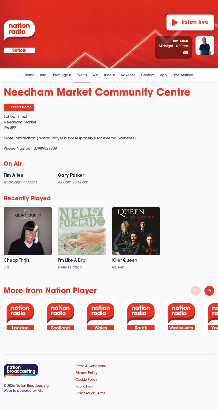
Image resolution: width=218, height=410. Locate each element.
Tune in (109, 75)
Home (29, 75)
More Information (20, 138)
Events (82, 75)
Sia (6, 267)
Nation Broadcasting (32, 386)
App (163, 75)
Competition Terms (90, 393)
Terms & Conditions (90, 366)
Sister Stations (183, 75)
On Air (13, 164)
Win (95, 75)
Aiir (40, 391)
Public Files (84, 386)
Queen (118, 267)
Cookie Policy (86, 380)
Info (43, 75)
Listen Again (61, 75)
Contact (147, 75)
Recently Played (27, 199)
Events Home (21, 107)
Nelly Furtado (70, 267)
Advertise (128, 75)
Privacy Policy (86, 373)
